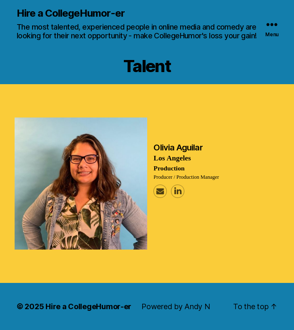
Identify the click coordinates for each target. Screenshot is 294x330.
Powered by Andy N (175, 306)
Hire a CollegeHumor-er (71, 13)
